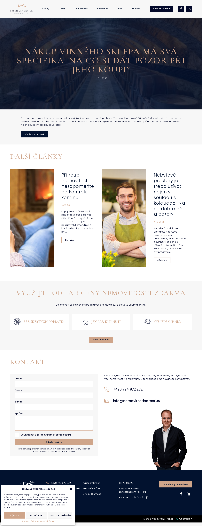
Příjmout (14, 515)
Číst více (69, 243)
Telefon (19, 393)
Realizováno (81, 10)
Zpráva (19, 416)
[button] (71, 489)
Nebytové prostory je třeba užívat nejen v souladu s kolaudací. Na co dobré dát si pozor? (169, 198)
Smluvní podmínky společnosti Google (57, 455)
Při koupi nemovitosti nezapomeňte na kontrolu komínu (77, 189)
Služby (45, 10)
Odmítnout (36, 515)
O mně (61, 10)
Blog (120, 10)
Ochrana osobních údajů (42, 521)
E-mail (18, 405)
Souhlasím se (46, 438)
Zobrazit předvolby (60, 515)
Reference (102, 10)
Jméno (18, 382)
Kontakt (136, 10)
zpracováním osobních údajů (54, 438)
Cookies (26, 521)
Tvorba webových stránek (158, 522)
